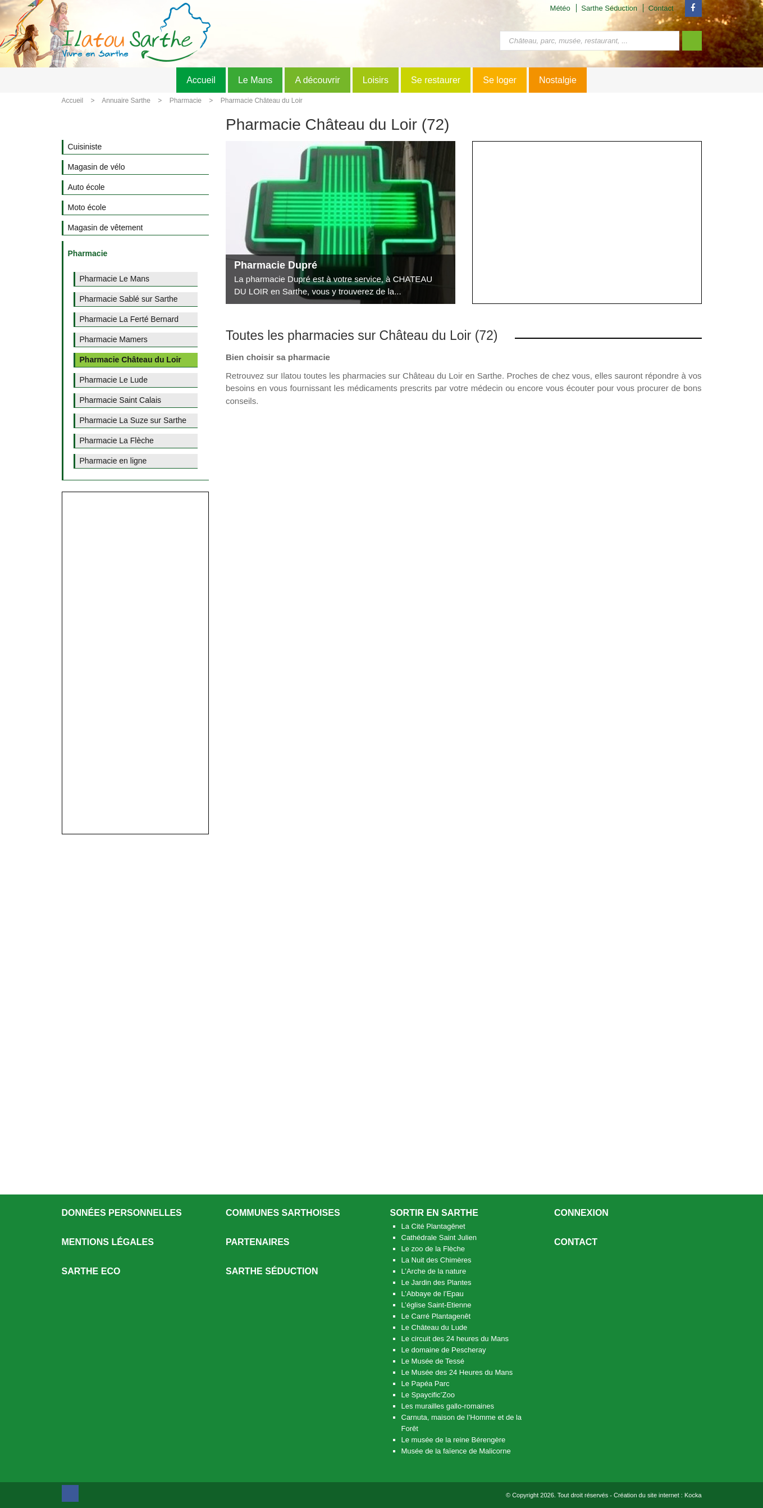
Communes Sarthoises (283, 1213)
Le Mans (255, 80)
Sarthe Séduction (609, 8)
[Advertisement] (587, 222)
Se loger (500, 80)
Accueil (201, 80)
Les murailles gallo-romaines (447, 1406)
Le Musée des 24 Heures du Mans (457, 1372)
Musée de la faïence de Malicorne (456, 1451)
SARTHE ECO (91, 1271)
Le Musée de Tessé (433, 1361)
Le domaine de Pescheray (443, 1350)
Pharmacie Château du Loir (262, 101)
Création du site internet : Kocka (658, 1495)
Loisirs (376, 80)
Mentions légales (108, 1242)
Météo (560, 8)
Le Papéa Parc (425, 1383)
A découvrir (317, 80)
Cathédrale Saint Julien (439, 1237)
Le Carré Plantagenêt (436, 1316)
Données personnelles (122, 1213)
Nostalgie (558, 80)
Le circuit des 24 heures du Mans (455, 1338)
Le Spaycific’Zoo (428, 1395)
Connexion (581, 1213)
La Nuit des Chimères (436, 1260)
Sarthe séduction (272, 1271)
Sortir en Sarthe (434, 1213)
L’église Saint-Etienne (436, 1305)
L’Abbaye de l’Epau (432, 1293)
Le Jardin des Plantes (436, 1282)
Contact (661, 8)
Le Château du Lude (434, 1327)
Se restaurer (435, 80)
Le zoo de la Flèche (433, 1248)
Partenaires (258, 1242)
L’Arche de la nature (434, 1271)
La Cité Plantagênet (433, 1226)
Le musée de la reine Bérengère (453, 1440)
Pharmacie (186, 101)
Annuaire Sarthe (126, 101)
